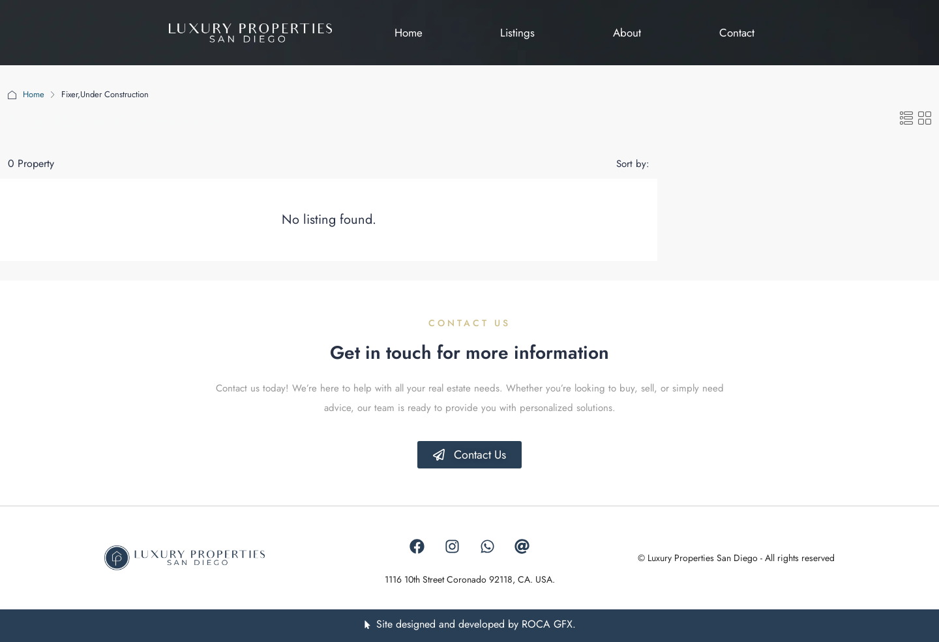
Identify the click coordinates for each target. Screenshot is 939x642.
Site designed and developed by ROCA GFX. (476, 624)
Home (33, 94)
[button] (906, 119)
